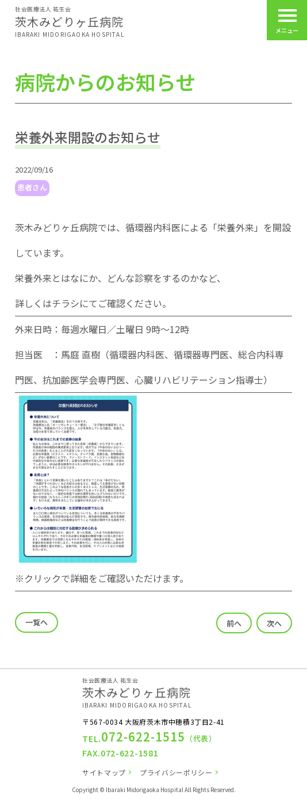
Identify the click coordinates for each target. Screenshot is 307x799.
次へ (274, 623)
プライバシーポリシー (176, 772)
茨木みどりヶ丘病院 (69, 21)
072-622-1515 (143, 737)
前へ (234, 623)
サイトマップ (104, 772)
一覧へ (36, 622)
